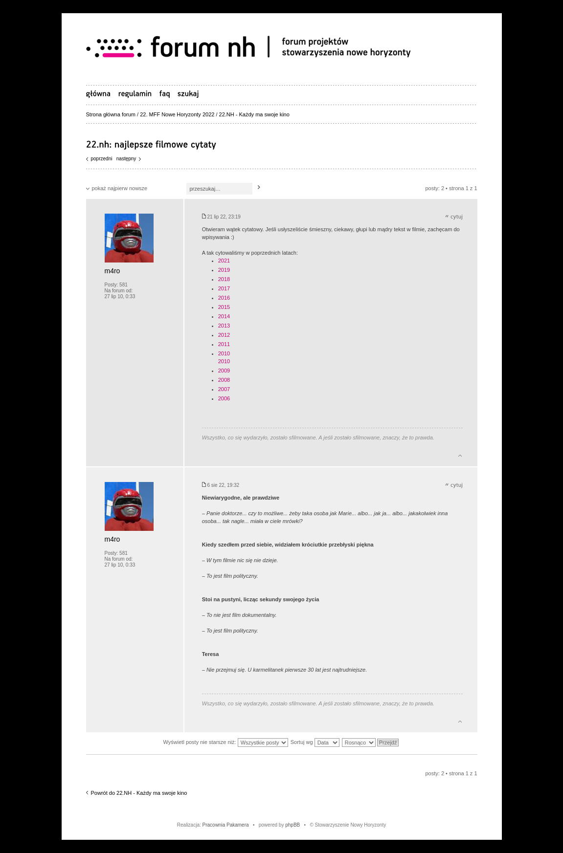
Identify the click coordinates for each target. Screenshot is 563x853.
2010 (224, 353)
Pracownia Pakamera (226, 825)
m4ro (112, 271)
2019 (224, 270)
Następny (126, 158)
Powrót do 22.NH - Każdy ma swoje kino (139, 793)
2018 (224, 279)
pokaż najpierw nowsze (120, 188)
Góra (460, 454)
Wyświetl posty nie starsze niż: (225, 742)
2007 (224, 389)
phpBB (292, 825)
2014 (224, 316)
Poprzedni (102, 158)
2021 (224, 260)
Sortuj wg (315, 742)
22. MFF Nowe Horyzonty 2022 (177, 114)
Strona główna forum (111, 114)
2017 (224, 288)
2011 (224, 344)
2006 (224, 398)
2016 (224, 298)
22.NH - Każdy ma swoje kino (254, 114)
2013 (224, 325)
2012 (224, 335)
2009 (224, 370)
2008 (224, 380)
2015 (224, 307)
